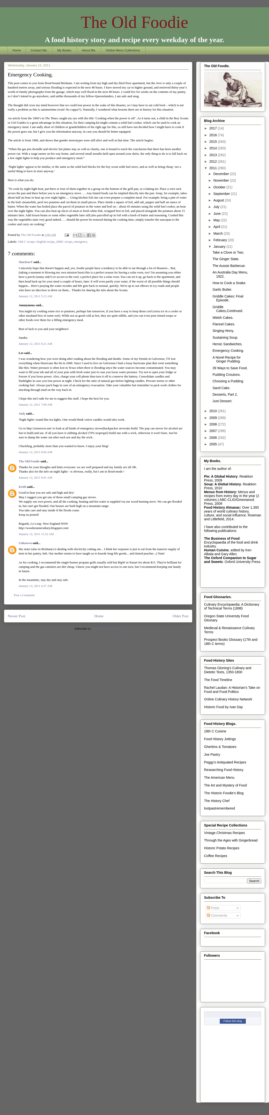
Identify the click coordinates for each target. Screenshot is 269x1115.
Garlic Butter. (222, 289)
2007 (213, 431)
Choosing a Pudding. (228, 381)
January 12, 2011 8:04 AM (35, 452)
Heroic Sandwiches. (228, 344)
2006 (213, 438)
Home (17, 50)
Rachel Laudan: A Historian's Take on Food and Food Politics (232, 690)
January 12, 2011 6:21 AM (35, 343)
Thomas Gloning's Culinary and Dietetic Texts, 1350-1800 (227, 670)
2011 (213, 168)
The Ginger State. (226, 259)
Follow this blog (232, 1020)
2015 (213, 142)
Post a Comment (24, 595)
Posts (213, 908)
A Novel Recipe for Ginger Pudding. (227, 359)
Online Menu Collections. (123, 50)
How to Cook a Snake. (229, 283)
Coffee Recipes (215, 856)
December (221, 174)
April (217, 227)
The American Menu (219, 777)
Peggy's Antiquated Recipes (225, 762)
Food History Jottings (220, 739)
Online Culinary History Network (228, 699)
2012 (213, 161)
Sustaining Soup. (225, 337)
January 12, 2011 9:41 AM (35, 477)
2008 (213, 424)
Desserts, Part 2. (225, 394)
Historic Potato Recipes (221, 848)
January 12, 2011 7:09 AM (35, 404)
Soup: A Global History (222, 484)
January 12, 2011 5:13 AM (35, 296)
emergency (81, 241)
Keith (22, 487)
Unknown (25, 543)
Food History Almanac (222, 507)
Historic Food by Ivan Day (223, 707)
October (219, 187)
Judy (22, 413)
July (216, 207)
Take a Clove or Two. (228, 252)
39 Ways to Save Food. (230, 368)
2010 (213, 411)
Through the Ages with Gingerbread (231, 840)
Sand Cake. (221, 388)
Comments (217, 915)
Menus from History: (220, 492)
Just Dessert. (222, 401)
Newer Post (16, 616)
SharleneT (26, 262)
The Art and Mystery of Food (225, 785)
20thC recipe (64, 241)
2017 (213, 128)
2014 (213, 148)
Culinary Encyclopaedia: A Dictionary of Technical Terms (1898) (231, 606)
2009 (213, 418)
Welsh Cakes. (223, 318)
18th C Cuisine (215, 731)
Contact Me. (39, 50)
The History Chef (216, 801)
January (219, 247)
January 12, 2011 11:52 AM (36, 534)
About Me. (89, 50)
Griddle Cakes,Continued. (228, 309)
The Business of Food (221, 538)
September (222, 194)
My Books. (64, 50)
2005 (213, 444)
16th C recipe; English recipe (36, 241)
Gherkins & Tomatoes (220, 747)
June (217, 214)
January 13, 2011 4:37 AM (35, 586)
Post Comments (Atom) (107, 628)
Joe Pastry (212, 754)
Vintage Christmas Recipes (224, 833)
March (218, 233)
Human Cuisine (216, 550)
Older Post (181, 616)
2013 (213, 155)
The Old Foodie (134, 22)
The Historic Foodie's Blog (224, 793)
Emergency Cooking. (228, 351)
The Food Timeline (218, 680)
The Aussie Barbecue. (229, 266)
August (219, 200)
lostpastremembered (219, 808)
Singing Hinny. (223, 331)
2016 (213, 135)
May (217, 220)
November (221, 180)
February (220, 240)
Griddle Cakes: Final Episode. (228, 298)
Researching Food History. (224, 770)
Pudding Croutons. (227, 375)
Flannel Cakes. (224, 324)
